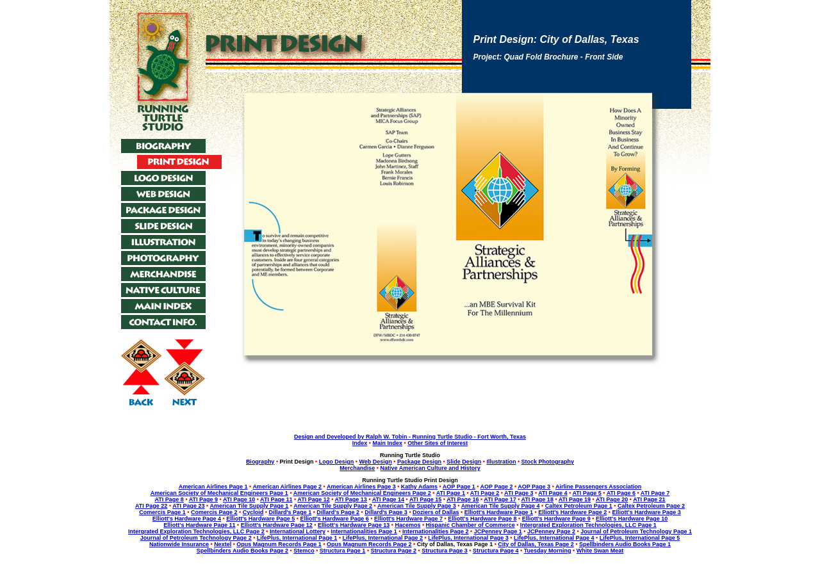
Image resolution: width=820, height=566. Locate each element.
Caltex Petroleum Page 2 (651, 506)
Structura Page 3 (445, 550)
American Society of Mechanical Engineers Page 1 (219, 493)
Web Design (375, 461)
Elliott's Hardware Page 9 (556, 518)
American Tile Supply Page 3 (416, 506)
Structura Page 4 (496, 550)
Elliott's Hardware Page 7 (408, 518)
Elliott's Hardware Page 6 (334, 518)
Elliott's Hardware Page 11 (199, 525)
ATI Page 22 (151, 506)
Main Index (387, 443)
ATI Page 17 (500, 499)
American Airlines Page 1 (213, 486)
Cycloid (253, 512)
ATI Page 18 (537, 499)
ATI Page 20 (612, 499)
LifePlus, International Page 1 (297, 538)
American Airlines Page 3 (361, 486)
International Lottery (297, 531)
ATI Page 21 (649, 499)
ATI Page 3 (518, 493)
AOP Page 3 (534, 486)
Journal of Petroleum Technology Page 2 (196, 538)
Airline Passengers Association (598, 486)
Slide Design (464, 461)
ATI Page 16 (463, 499)
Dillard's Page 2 (337, 512)
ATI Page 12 (313, 499)
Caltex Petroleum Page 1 (578, 506)
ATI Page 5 (586, 493)
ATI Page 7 (655, 493)
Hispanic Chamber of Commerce (470, 525)
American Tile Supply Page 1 (248, 506)
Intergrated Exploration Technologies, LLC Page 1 (588, 525)
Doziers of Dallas (436, 512)
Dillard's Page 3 (386, 512)
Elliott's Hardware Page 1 (498, 512)
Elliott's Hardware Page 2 (572, 512)
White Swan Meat (600, 550)
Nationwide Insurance (179, 544)
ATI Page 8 (169, 499)
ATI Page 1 (450, 493)
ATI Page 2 (484, 493)
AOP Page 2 (496, 486)
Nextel (222, 544)
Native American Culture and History (430, 468)
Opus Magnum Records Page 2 (369, 544)
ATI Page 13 (351, 499)
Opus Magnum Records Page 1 (279, 544)
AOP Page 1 (459, 486)
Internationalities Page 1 (364, 531)
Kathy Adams (419, 486)
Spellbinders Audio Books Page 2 (242, 550)
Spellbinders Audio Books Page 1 (625, 544)
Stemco (304, 550)
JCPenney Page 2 (551, 531)
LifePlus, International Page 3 (468, 538)
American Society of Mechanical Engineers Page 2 (362, 493)
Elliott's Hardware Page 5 (260, 518)
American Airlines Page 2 (287, 486)
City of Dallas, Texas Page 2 (535, 544)
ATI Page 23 (188, 506)
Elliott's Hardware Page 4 (186, 518)
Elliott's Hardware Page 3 (646, 512)
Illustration (501, 461)
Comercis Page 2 (214, 512)
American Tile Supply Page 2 (332, 506)
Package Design (419, 461)
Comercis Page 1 (162, 512)
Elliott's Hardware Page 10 (632, 518)
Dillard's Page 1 (289, 512)
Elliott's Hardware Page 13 (354, 525)
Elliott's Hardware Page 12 (277, 525)
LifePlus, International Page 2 (383, 538)
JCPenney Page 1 (498, 531)
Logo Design (336, 461)
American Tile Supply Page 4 (500, 506)
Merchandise (357, 468)
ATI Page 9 (203, 499)
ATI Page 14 (388, 499)
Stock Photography (548, 461)
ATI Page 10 (239, 499)
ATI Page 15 (425, 499)
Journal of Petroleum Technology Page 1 (636, 531)
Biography (260, 461)
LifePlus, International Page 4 (554, 538)
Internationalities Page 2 (435, 531)
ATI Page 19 (575, 499)
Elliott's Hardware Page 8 (482, 518)
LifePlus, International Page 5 (640, 538)
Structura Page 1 (343, 550)
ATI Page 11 (276, 499)
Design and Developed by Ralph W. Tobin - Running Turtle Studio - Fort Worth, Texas (410, 436)
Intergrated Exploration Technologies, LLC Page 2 (196, 531)
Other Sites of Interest (437, 443)
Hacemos (407, 525)
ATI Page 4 (552, 493)
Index (360, 443)
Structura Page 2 (394, 550)
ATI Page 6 (621, 493)
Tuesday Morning (547, 550)
